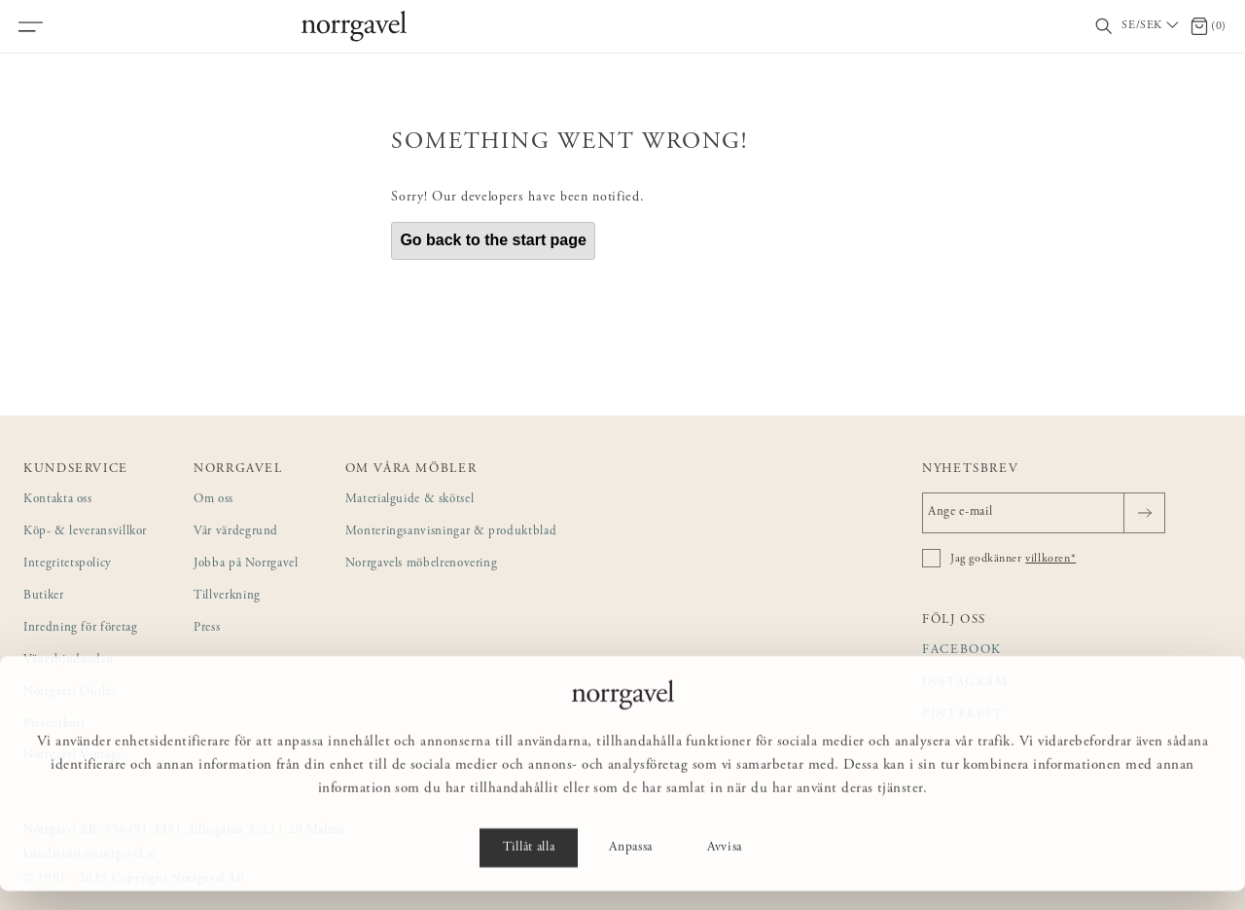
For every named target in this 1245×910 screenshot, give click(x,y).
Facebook (962, 650)
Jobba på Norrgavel (246, 564)
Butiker (43, 596)
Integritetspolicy (67, 564)
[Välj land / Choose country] (1151, 26)
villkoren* (1050, 558)
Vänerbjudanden (68, 660)
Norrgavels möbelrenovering (421, 564)
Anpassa (631, 867)
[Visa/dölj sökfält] (1103, 27)
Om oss (213, 499)
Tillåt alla (528, 867)
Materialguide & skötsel (410, 499)
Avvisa (724, 867)
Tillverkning (227, 596)
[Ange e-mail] (1043, 512)
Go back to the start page (493, 240)
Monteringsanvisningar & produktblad (451, 532)
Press (207, 628)
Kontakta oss (57, 499)
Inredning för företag (80, 628)
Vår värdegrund (236, 532)
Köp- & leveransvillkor (85, 532)
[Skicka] (1144, 512)
